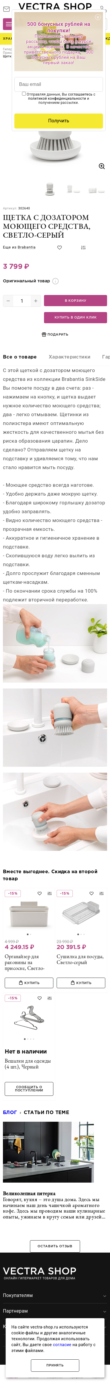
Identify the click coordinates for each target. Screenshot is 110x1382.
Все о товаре (20, 357)
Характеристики (70, 357)
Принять (55, 1365)
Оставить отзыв (55, 1246)
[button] (50, 187)
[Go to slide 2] (30, 934)
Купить (28, 982)
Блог (10, 1113)
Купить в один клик (76, 317)
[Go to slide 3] (83, 934)
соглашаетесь (80, 94)
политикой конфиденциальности (57, 98)
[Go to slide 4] (33, 1039)
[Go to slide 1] (27, 934)
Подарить (55, 334)
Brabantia (26, 247)
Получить (58, 121)
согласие (62, 1344)
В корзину (76, 300)
